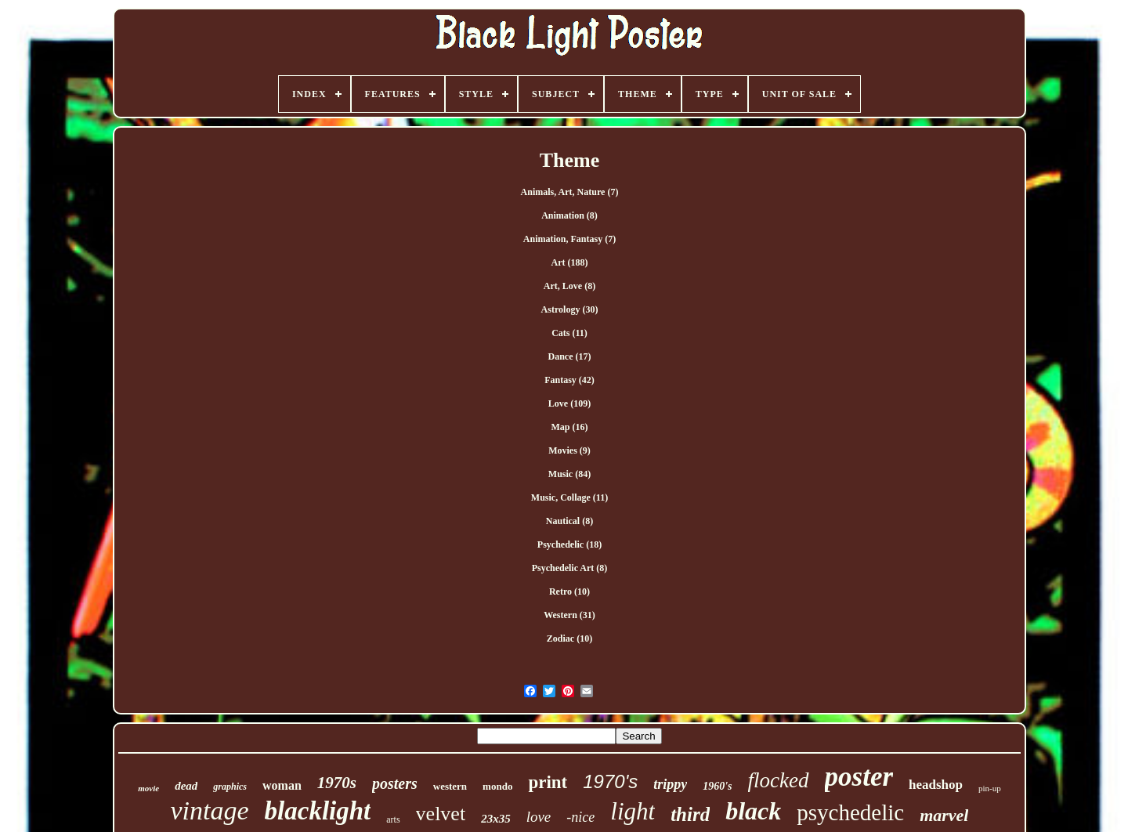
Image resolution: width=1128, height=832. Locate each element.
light (632, 811)
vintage (210, 810)
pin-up (989, 788)
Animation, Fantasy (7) (569, 238)
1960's (717, 786)
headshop (936, 784)
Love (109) (569, 403)
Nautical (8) (569, 520)
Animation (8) (569, 215)
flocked (778, 780)
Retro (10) (569, 591)
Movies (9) (569, 450)
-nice (580, 817)
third (690, 814)
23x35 (496, 818)
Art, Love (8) (569, 285)
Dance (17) (569, 356)
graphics (230, 786)
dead (186, 786)
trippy (670, 784)
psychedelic (850, 812)
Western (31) (569, 615)
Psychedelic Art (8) (570, 568)
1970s (336, 782)
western (450, 786)
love (538, 816)
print (547, 782)
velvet (441, 813)
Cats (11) (569, 332)
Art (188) (569, 262)
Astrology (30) (569, 309)
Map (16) (569, 426)
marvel (944, 815)
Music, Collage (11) (569, 497)
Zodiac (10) (569, 638)
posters (395, 783)
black (753, 811)
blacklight (318, 811)
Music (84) (569, 473)
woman (282, 785)
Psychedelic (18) (569, 544)
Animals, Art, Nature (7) (570, 191)
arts (393, 819)
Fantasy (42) (569, 379)
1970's (610, 781)
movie (148, 788)
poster (859, 776)
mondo (497, 786)
